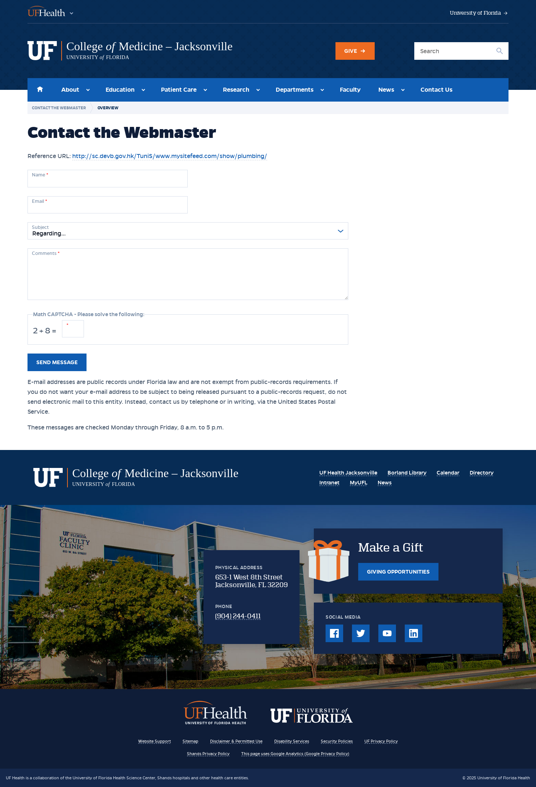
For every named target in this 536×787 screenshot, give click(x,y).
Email (39, 201)
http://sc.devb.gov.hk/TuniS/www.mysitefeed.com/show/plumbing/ (169, 156)
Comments (46, 253)
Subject (40, 227)
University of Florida (479, 13)
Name (40, 175)
